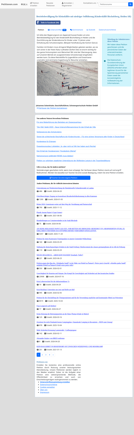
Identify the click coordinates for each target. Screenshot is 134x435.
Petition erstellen (34, 4)
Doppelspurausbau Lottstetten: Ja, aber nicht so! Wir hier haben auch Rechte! (66, 176)
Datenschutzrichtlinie (107, 60)
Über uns (43, 420)
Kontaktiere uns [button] (90, 3)
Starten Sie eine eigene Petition (63, 208)
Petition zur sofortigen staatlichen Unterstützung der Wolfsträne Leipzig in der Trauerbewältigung (73, 191)
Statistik (91, 60)
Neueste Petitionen (50, 4)
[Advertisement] (84, 27)
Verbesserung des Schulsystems (49, 162)
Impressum (44, 422)
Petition (41, 60)
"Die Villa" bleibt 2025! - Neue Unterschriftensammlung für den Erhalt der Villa (66, 157)
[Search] (113, 4)
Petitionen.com (9, 4)
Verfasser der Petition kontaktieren (52, 138)
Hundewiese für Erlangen (46, 172)
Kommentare (76, 60)
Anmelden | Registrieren (68, 4)
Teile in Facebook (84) (47, 53)
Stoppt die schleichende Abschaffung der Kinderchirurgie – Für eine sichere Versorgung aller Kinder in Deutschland (80, 167)
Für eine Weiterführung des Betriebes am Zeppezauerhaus (59, 152)
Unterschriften (57, 60)
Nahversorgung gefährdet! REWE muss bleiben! (55, 186)
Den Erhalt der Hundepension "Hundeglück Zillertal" (56, 181)
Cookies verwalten (47, 417)
